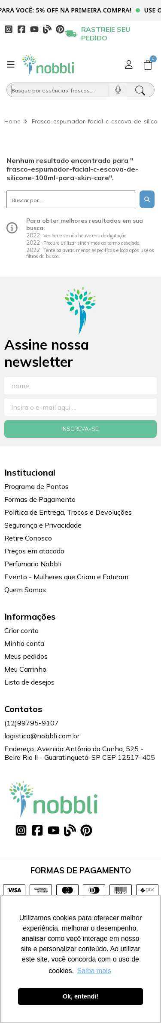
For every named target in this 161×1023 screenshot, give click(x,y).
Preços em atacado (34, 551)
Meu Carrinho (25, 669)
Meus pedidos (26, 656)
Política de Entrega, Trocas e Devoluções (68, 512)
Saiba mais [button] (94, 970)
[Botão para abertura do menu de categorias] (10, 64)
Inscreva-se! (80, 428)
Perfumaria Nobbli (32, 563)
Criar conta (21, 630)
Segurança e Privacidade (43, 525)
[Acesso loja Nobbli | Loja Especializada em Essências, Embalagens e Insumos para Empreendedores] (129, 64)
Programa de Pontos (36, 486)
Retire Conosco (28, 538)
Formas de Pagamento (40, 499)
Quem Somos (25, 589)
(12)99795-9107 (31, 723)
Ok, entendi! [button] (80, 996)
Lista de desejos (29, 682)
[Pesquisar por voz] (118, 90)
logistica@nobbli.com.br (41, 735)
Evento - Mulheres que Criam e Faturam (66, 576)
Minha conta (24, 643)
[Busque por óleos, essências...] (58, 90)
